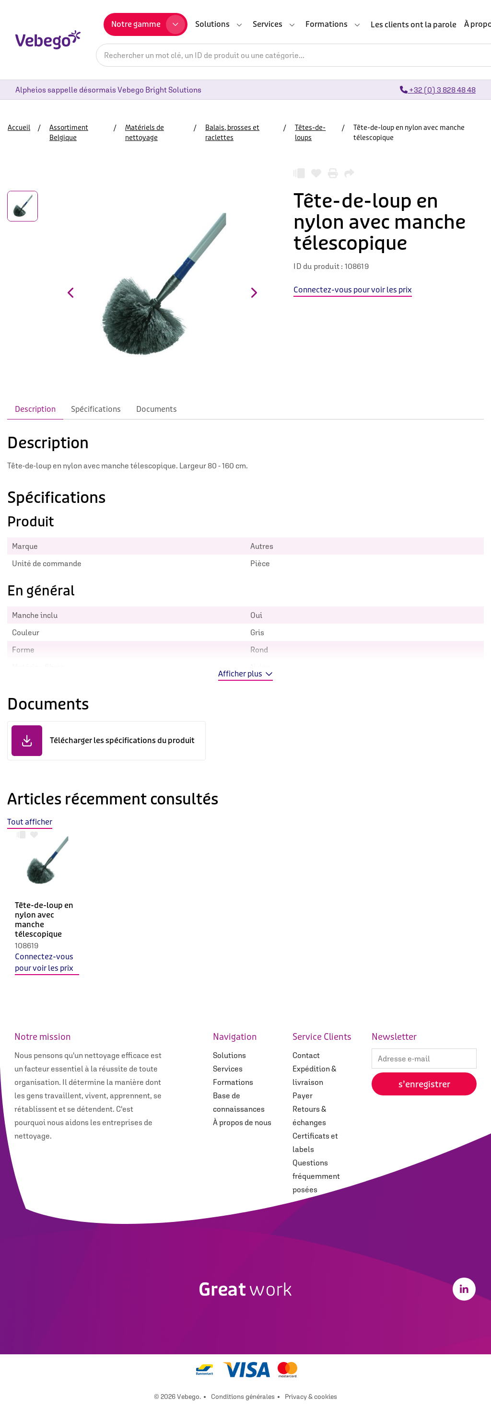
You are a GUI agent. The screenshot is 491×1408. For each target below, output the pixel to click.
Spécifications (96, 409)
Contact (306, 1055)
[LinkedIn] (464, 1289)
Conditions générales (243, 1396)
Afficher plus (245, 673)
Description (35, 409)
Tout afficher (29, 821)
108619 (26, 945)
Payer (302, 1095)
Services (228, 1068)
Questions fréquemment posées (316, 1176)
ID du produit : (318, 266)
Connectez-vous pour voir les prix (44, 962)
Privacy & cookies (311, 1396)
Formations (233, 1082)
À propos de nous (242, 1122)
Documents (156, 409)
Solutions (229, 1055)
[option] (47, 909)
